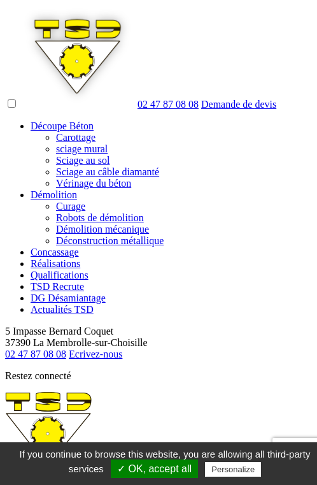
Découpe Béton (62, 125)
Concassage (55, 252)
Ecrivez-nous (95, 354)
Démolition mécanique (102, 229)
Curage (70, 206)
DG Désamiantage (68, 298)
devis (238, 104)
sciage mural (82, 148)
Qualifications (59, 275)
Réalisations (55, 263)
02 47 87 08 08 (168, 104)
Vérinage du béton (93, 183)
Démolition (54, 194)
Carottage (75, 137)
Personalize (233, 469)
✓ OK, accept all (154, 468)
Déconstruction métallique (110, 240)
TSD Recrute (57, 286)
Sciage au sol (82, 160)
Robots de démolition (100, 217)
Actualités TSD (62, 309)
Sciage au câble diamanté (107, 171)
